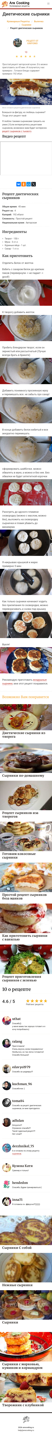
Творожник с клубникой (23, 1405)
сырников (16, 1154)
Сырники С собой (17, 1248)
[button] (48, 3)
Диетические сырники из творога (23, 734)
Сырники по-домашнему (23, 775)
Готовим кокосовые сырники (19, 855)
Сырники (10, 1322)
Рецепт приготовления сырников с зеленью (21, 978)
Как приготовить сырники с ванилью (25, 937)
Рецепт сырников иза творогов (20, 814)
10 (26, 52)
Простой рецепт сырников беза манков (24, 896)
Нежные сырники (17, 1285)
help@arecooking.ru (26, 1430)
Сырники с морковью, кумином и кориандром (22, 1366)
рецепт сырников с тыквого (16, 131)
